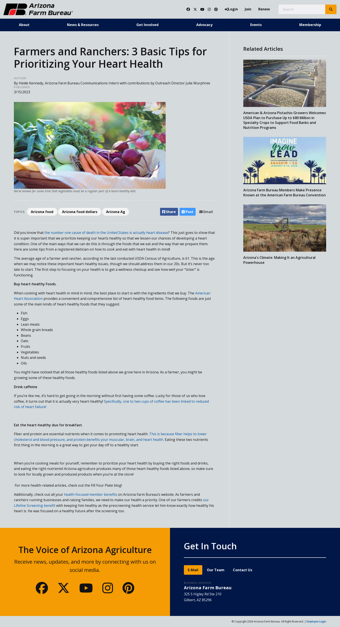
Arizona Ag (115, 211)
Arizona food (42, 211)
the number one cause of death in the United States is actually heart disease (106, 232)
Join (248, 9)
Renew (264, 9)
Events (256, 24)
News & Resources (83, 24)
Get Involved (147, 24)
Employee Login (316, 621)
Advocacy (204, 24)
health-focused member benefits (90, 494)
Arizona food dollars (79, 211)
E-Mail (193, 570)
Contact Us (242, 570)
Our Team (215, 570)
